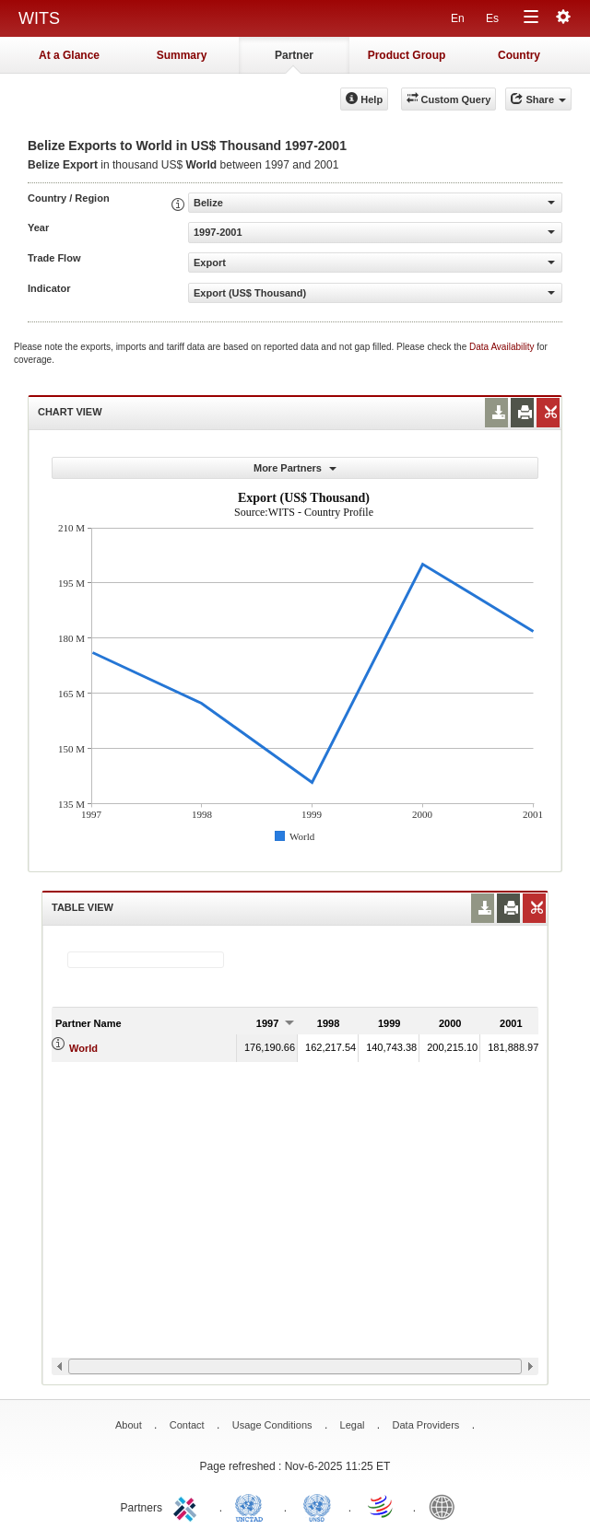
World (83, 1048)
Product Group (407, 55)
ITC (188, 1506)
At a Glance (69, 55)
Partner (294, 55)
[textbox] (145, 959)
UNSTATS (317, 1506)
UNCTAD (252, 1506)
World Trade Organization (381, 1506)
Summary (182, 55)
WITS (39, 18)
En (458, 18)
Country (519, 55)
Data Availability (503, 347)
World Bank (446, 1506)
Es (492, 18)
